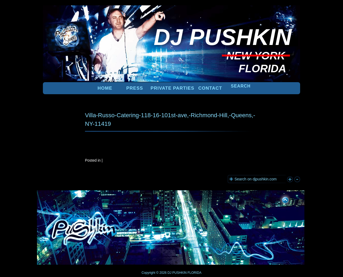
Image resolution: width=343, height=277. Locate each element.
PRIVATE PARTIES (172, 88)
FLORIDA (195, 273)
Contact (210, 88)
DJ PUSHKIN (177, 273)
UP (281, 199)
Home (105, 88)
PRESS (134, 88)
